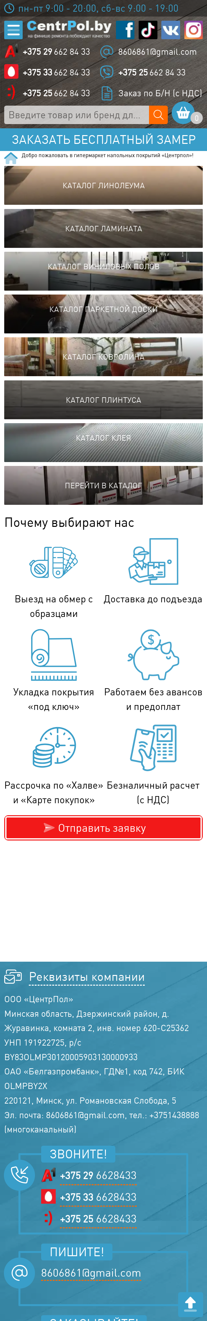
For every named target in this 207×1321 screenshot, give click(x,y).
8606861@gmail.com (157, 51)
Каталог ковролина (103, 357)
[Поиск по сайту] (158, 115)
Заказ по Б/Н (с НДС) (160, 92)
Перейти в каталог (103, 485)
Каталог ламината (103, 228)
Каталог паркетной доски (103, 309)
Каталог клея (103, 438)
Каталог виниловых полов (104, 266)
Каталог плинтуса (103, 400)
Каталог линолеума (104, 185)
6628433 (98, 1175)
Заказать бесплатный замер (104, 139)
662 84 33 (56, 51)
